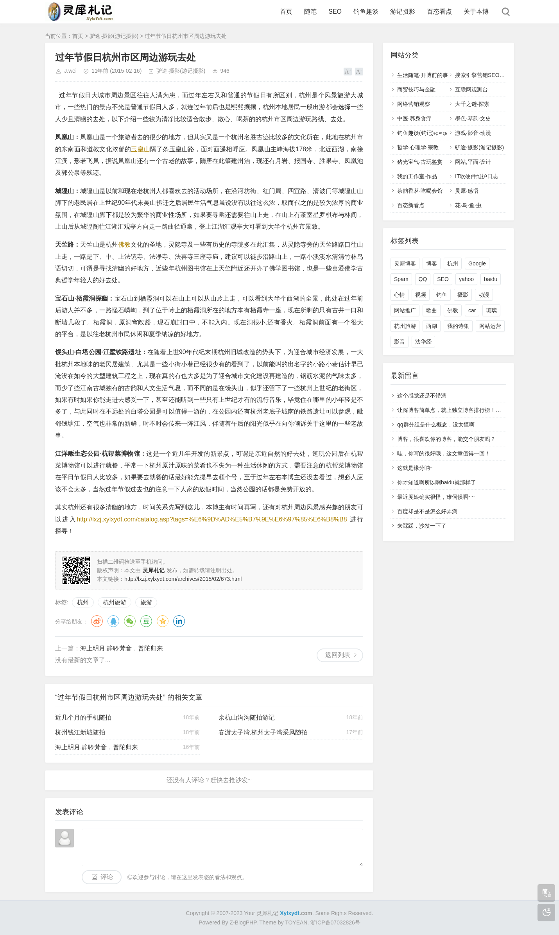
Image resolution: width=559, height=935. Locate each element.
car (472, 310)
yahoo (466, 279)
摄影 (462, 295)
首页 (286, 11)
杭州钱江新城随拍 (80, 732)
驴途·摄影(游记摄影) (114, 36)
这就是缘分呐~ (415, 468)
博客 (431, 263)
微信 (130, 621)
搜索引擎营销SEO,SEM (484, 75)
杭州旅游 (114, 602)
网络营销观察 (413, 104)
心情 (399, 295)
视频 (420, 295)
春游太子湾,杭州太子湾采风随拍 (263, 732)
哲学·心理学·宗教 (418, 147)
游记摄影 (402, 11)
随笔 (310, 11)
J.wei (70, 71)
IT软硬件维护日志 (476, 176)
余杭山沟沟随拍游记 (247, 717)
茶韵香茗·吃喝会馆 (420, 191)
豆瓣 (146, 621)
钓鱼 (441, 295)
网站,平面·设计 (473, 162)
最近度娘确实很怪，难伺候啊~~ (436, 497)
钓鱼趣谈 (365, 11)
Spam (401, 279)
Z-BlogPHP (243, 922)
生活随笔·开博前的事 (422, 75)
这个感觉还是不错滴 (421, 395)
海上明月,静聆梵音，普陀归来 (121, 648)
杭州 (83, 602)
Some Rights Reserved (343, 913)
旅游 (146, 602)
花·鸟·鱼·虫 (468, 205)
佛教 (124, 244)
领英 (179, 621)
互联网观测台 (471, 89)
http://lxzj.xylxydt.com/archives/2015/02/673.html (183, 579)
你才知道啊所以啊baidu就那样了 (436, 482)
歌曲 (431, 310)
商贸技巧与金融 (416, 89)
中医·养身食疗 (414, 118)
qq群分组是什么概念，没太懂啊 (436, 424)
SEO (335, 11)
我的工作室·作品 (417, 176)
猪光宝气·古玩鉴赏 (420, 162)
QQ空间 (162, 621)
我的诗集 (458, 326)
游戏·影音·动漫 (473, 133)
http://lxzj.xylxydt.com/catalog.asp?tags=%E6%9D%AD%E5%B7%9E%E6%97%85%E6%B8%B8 (212, 519)
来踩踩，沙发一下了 (421, 526)
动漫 (483, 295)
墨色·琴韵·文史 (473, 118)
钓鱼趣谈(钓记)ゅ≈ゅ (422, 133)
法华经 (423, 342)
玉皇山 (140, 149)
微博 (97, 621)
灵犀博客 (405, 263)
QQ (113, 621)
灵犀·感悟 (466, 191)
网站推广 (405, 310)
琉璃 (491, 310)
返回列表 (337, 655)
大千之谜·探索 (472, 104)
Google (477, 263)
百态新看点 (411, 205)
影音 (399, 342)
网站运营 (490, 326)
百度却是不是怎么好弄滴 (427, 511)
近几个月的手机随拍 (83, 717)
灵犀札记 (267, 913)
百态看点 (439, 11)
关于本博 (476, 11)
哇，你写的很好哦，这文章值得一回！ (443, 453)
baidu (490, 279)
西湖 (431, 326)
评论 (106, 877)
